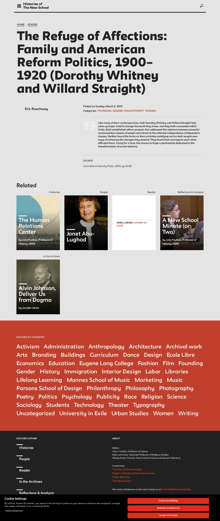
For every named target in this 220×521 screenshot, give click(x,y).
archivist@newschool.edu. (176, 489)
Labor (153, 371)
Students (57, 405)
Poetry (25, 397)
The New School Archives (126, 470)
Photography (176, 388)
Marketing (148, 380)
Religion (151, 397)
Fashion (148, 363)
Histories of (32, 4)
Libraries (176, 371)
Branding (44, 355)
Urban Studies (130, 413)
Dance (131, 355)
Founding (104, 111)
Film (168, 363)
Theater (118, 405)
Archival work (184, 347)
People (24, 459)
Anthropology (106, 347)
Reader (32, 25)
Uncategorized (35, 413)
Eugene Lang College (106, 363)
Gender (118, 111)
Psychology (77, 397)
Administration (64, 347)
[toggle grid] (19, 6)
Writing (188, 413)
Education (62, 363)
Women (150, 111)
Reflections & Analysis (36, 493)
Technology (89, 405)
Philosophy (140, 388)
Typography (149, 405)
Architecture (145, 347)
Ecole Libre (181, 355)
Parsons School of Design (49, 388)
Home (21, 25)
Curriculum (104, 355)
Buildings (73, 355)
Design (153, 355)
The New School (36, 7)
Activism (27, 347)
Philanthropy (134, 111)
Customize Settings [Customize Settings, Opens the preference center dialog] (168, 503)
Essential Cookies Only (168, 510)
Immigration (80, 371)
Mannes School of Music (98, 380)
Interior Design (121, 371)
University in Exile (83, 413)
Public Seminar (121, 477)
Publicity (108, 397)
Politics (47, 397)
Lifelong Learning (39, 380)
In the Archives (30, 481)
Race (130, 397)
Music (175, 380)
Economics (30, 363)
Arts (21, 355)
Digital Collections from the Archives (133, 473)
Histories (26, 448)
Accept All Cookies (168, 517)
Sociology (29, 405)
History (50, 371)
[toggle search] (201, 6)
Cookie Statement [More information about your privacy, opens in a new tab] (14, 513)
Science (177, 397)
